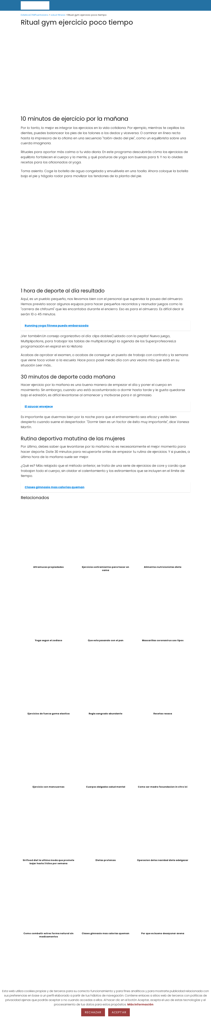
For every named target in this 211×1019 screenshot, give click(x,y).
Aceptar (119, 1012)
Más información (140, 1004)
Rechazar (93, 1012)
